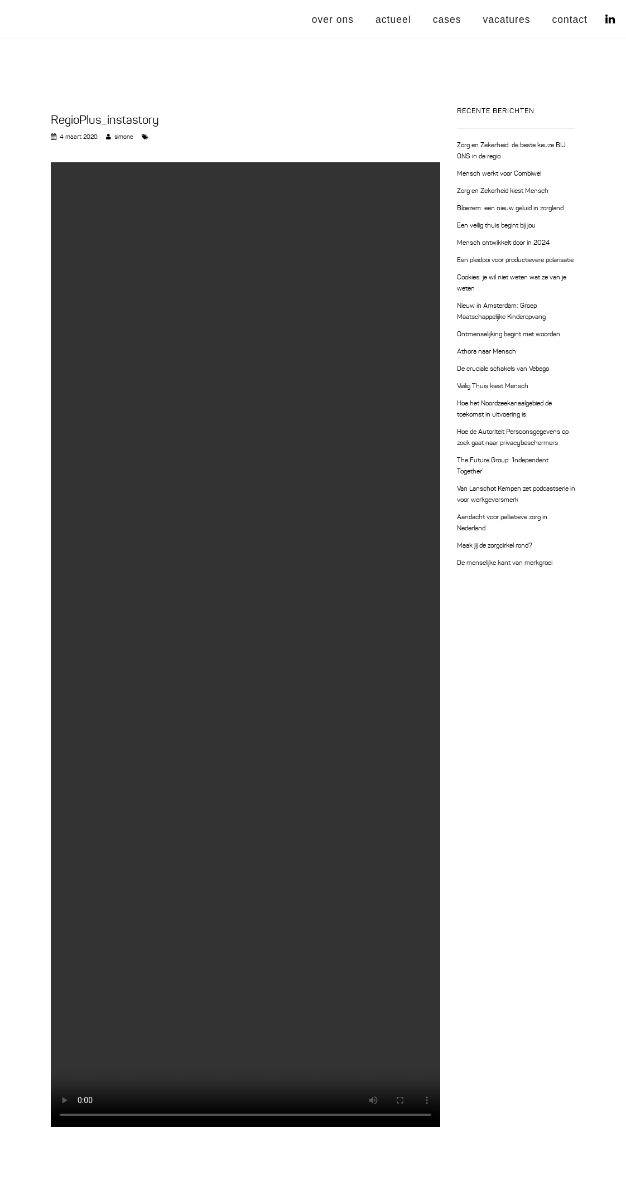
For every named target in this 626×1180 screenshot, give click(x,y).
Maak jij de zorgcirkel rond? (494, 546)
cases (447, 19)
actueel (393, 19)
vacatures (506, 19)
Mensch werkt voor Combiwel (499, 174)
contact (570, 19)
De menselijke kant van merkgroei (504, 563)
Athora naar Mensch (486, 352)
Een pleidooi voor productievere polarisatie (515, 260)
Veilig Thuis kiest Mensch (492, 386)
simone (123, 137)
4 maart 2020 (79, 137)
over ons (333, 19)
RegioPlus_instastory (105, 121)
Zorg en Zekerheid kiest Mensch (502, 191)
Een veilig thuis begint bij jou (496, 226)
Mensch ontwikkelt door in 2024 (503, 243)
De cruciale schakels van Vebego (503, 369)
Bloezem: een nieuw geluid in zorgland (510, 208)
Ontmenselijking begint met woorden (508, 334)
